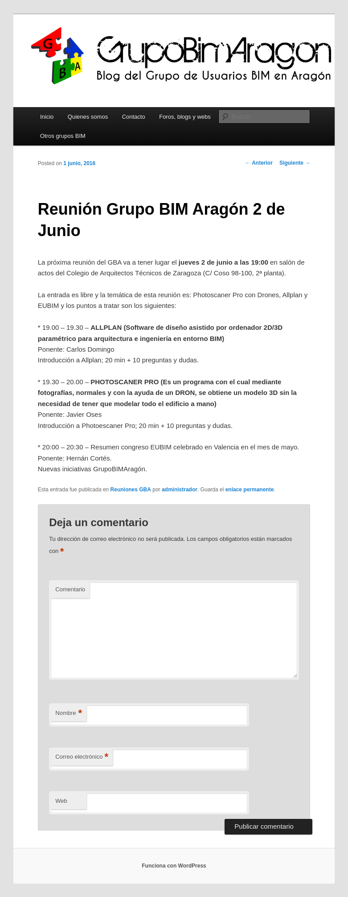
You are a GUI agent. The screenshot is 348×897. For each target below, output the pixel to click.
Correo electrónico (81, 757)
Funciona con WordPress (174, 866)
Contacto (133, 116)
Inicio (46, 116)
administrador (179, 489)
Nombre (68, 713)
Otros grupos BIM (63, 136)
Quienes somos (88, 116)
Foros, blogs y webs (185, 116)
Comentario (70, 589)
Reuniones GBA (131, 489)
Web (61, 800)
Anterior (259, 163)
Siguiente (294, 163)
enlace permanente (249, 489)
